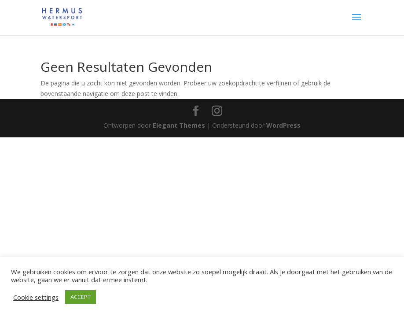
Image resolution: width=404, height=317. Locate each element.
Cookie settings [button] (36, 297)
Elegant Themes (179, 125)
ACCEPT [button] (80, 297)
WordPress (283, 125)
